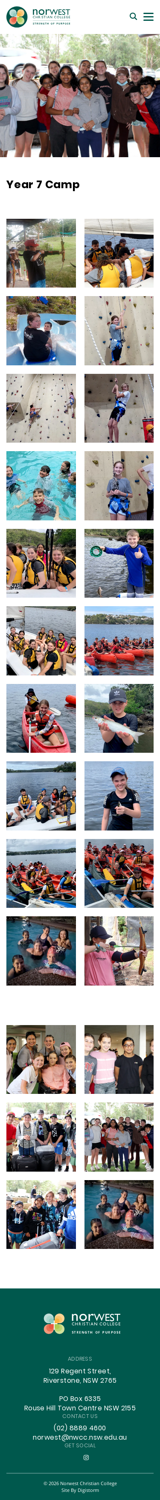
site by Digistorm (80, 1490)
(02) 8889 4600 (80, 1428)
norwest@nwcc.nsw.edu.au (80, 1438)
